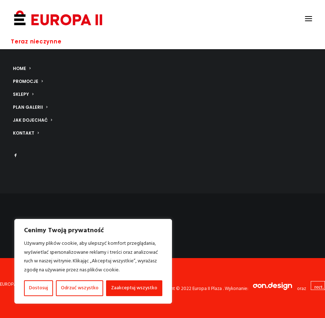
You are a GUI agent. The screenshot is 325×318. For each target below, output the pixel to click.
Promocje (28, 81)
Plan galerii (30, 107)
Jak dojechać (32, 120)
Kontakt (26, 133)
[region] (93, 261)
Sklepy (23, 94)
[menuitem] (162, 68)
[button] (308, 18)
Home (21, 68)
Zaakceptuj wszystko (134, 288)
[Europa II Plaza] (58, 19)
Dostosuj (38, 288)
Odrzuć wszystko (80, 288)
